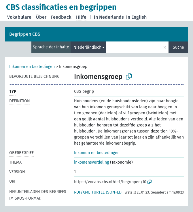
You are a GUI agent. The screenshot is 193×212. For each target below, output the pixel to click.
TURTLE (98, 192)
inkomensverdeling (91, 162)
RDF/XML (82, 192)
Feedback (61, 17)
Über (41, 17)
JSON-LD (114, 192)
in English (136, 17)
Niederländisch (87, 47)
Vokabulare (19, 17)
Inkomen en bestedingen (32, 66)
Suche (178, 47)
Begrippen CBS (24, 34)
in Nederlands (109, 17)
